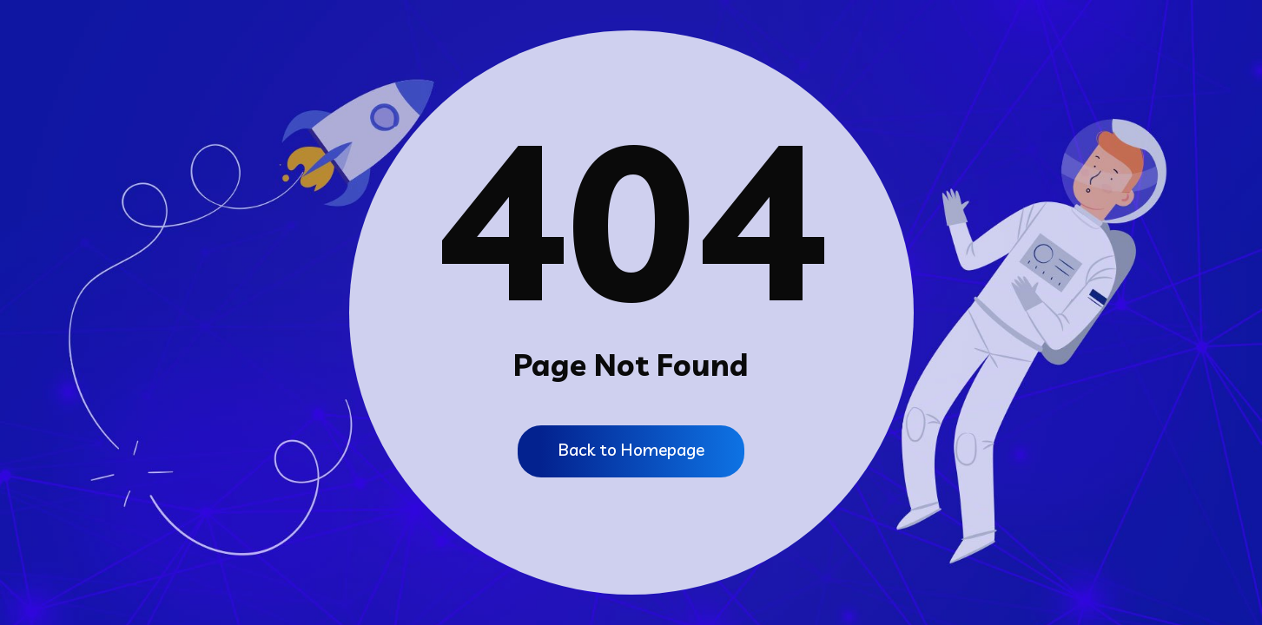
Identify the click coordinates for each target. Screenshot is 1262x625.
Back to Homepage (631, 450)
